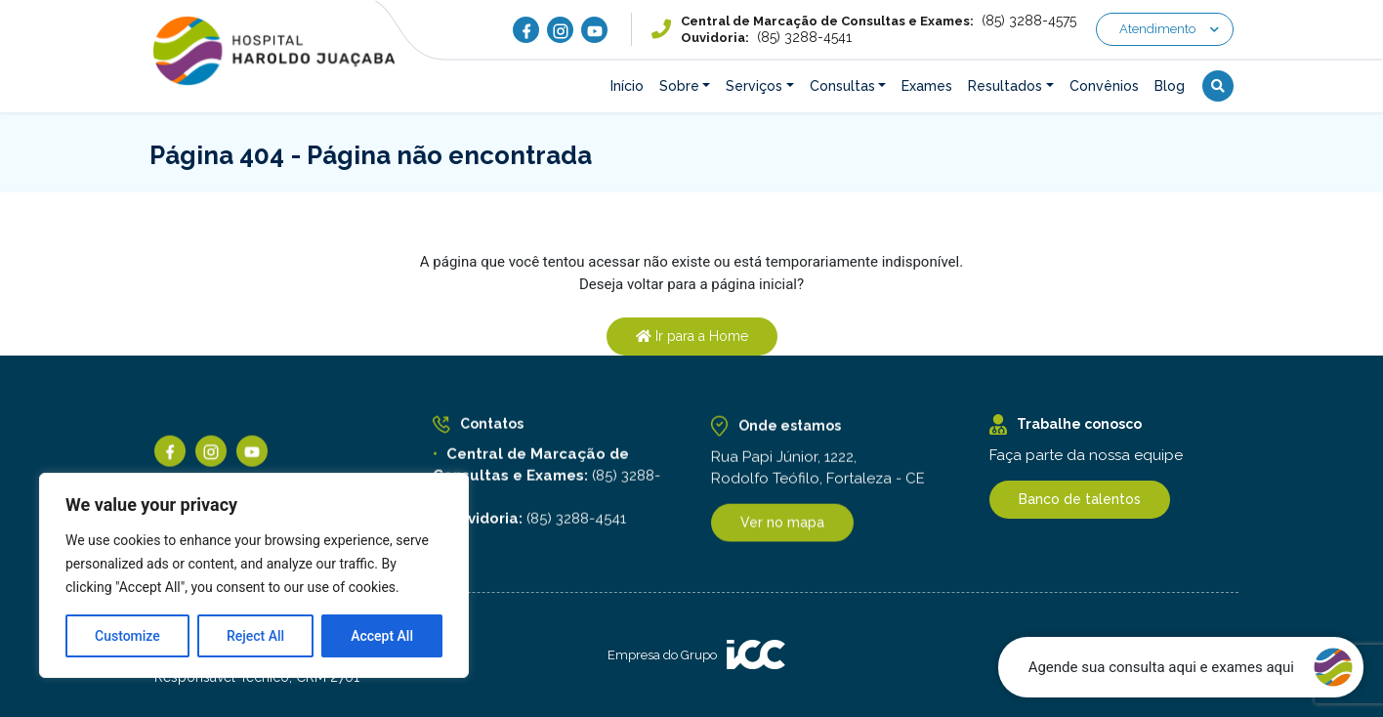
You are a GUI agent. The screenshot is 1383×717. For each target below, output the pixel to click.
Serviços (754, 86)
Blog (1169, 86)
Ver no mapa (782, 526)
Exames (926, 86)
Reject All (255, 636)
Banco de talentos (1080, 499)
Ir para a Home (692, 336)
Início (627, 86)
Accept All (382, 636)
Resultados (1005, 86)
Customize (127, 636)
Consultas (842, 86)
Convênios (1104, 86)
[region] (254, 575)
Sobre (679, 86)
